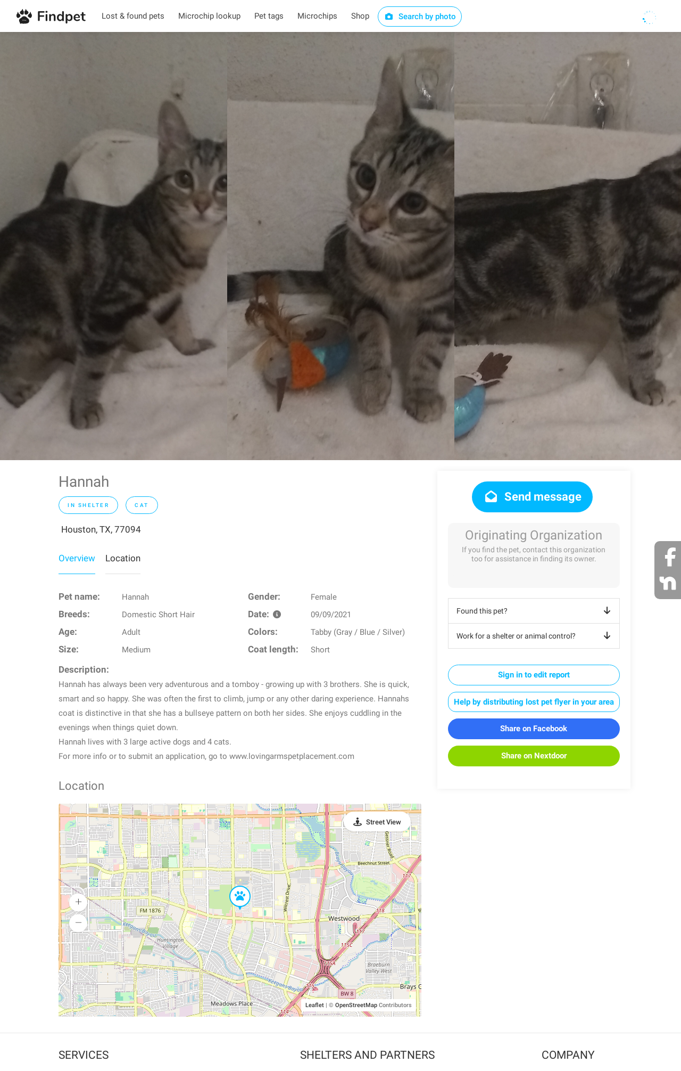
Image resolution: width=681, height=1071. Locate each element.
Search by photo (420, 16)
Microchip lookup (209, 16)
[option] (113, 246)
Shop (360, 16)
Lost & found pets (133, 16)
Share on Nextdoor (534, 756)
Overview (77, 558)
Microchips (317, 16)
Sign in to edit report (534, 675)
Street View (383, 822)
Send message (532, 496)
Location (122, 558)
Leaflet (314, 1005)
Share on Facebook (533, 728)
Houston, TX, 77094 (101, 529)
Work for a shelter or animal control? (535, 636)
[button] (232, 886)
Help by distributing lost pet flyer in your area (534, 702)
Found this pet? (535, 611)
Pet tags (269, 16)
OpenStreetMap (356, 1005)
